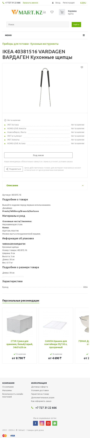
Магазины (7, 390)
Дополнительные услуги (42, 397)
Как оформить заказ (41, 401)
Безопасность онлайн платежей (12, 395)
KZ (81, 3)
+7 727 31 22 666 (12, 3)
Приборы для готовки (15, 43)
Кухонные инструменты (45, 43)
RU (84, 3)
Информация (39, 383)
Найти (76, 24)
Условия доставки (40, 390)
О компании (8, 387)
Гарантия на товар (40, 394)
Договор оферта (39, 387)
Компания (8, 383)
